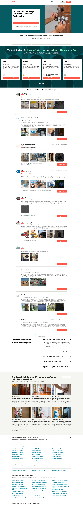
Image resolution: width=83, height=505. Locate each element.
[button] (25, 105)
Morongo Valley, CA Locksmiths (38, 448)
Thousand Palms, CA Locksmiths (18, 446)
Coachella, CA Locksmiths (37, 450)
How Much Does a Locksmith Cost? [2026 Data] (21, 399)
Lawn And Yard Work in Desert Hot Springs (40, 495)
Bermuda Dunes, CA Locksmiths (18, 454)
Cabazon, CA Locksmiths (16, 460)
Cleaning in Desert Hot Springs (17, 484)
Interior (13, 4)
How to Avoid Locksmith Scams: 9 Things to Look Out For (21, 422)
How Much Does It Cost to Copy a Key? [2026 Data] (61, 399)
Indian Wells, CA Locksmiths (17, 458)
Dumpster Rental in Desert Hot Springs (59, 491)
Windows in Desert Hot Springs (38, 493)
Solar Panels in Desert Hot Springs (38, 492)
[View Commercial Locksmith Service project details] (61, 42)
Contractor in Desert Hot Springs (58, 482)
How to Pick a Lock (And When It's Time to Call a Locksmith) (41, 422)
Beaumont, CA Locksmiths (57, 444)
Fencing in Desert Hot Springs (17, 495)
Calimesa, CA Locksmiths (57, 458)
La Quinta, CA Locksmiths (37, 443)
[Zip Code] (26, 19)
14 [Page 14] (47, 334)
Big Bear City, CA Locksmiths (37, 460)
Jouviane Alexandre (36, 419)
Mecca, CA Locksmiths (56, 460)
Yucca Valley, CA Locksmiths (37, 446)
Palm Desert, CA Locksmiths (17, 450)
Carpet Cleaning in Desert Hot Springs (39, 497)
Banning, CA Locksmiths (36, 452)
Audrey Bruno (14, 419)
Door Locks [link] (24, 503)
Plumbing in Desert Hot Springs (18, 480)
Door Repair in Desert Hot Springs (38, 470)
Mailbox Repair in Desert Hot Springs (59, 495)
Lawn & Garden (21, 4)
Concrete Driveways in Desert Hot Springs (60, 484)
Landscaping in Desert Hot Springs (18, 486)
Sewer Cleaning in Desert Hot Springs (59, 499)
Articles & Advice (31, 4)
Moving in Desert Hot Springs (17, 493)
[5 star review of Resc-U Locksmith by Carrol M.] (72, 69)
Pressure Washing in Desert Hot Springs (59, 493)
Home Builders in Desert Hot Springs (39, 488)
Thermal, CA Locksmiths (57, 454)
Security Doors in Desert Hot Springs (19, 470)
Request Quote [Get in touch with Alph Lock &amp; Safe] (62, 112)
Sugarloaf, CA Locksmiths (57, 446)
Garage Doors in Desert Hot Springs (59, 470)
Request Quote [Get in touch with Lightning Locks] (62, 216)
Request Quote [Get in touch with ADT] (62, 191)
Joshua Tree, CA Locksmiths (37, 444)
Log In (63, 1)
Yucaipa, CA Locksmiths (56, 448)
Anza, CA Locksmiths (36, 454)
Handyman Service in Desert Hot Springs (39, 482)
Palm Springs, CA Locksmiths (17, 452)
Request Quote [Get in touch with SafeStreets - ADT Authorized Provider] (62, 138)
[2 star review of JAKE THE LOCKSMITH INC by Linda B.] (10, 69)
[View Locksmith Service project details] (21, 42)
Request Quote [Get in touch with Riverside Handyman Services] (62, 164)
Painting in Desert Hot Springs (57, 489)
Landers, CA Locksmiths (56, 456)
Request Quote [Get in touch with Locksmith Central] (62, 288)
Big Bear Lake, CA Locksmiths (58, 452)
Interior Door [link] (19, 503)
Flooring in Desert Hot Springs (37, 490)
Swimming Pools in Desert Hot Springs (19, 497)
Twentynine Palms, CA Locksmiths (18, 443)
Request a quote (11, 77)
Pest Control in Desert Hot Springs (38, 484)
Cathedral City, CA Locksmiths (17, 444)
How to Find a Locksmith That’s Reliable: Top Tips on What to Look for (61, 422)
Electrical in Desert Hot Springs (18, 482)
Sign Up (68, 1)
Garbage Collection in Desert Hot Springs (60, 480)
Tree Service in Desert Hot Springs (38, 480)
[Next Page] (50, 334)
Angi (12, 396)
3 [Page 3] (40, 334)
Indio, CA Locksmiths (16, 456)
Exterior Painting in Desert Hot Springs (59, 497)
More (26, 4)
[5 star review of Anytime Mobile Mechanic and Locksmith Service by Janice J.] (51, 69)
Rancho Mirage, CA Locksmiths (18, 448)
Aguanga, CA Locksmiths (57, 450)
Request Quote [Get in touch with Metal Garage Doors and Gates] (62, 313)
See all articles (67, 377)
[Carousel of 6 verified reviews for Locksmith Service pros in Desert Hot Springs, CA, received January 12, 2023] (41, 67)
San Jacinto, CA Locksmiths (37, 456)
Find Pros (26, 23)
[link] (4, 75)
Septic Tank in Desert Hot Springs (18, 491)
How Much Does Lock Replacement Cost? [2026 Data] (41, 399)
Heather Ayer (55, 419)
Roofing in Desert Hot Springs (17, 499)
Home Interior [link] (14, 503)
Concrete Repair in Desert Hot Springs (39, 486)
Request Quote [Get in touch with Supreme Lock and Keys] (62, 241)
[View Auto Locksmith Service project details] (41, 42)
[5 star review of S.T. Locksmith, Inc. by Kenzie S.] (31, 69)
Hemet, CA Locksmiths (56, 443)
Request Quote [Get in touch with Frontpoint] (62, 329)
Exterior (17, 4)
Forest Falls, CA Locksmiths (37, 458)
